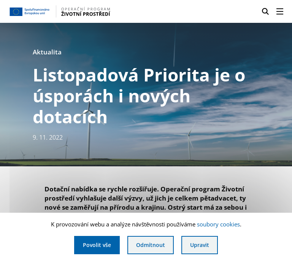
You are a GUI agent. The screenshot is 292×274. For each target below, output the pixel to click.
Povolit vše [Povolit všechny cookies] (97, 245)
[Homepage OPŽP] (70, 11)
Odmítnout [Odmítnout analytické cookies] (150, 245)
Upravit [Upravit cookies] (199, 245)
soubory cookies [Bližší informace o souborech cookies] (218, 224)
